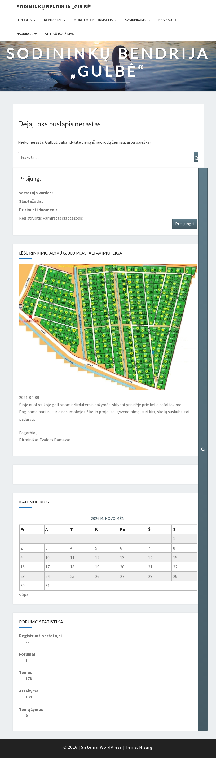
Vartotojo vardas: (36, 192)
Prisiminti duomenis (38, 209)
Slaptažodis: (31, 201)
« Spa (23, 594)
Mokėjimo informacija (93, 19)
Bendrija (24, 19)
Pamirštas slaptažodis (63, 218)
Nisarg (146, 747)
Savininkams (135, 19)
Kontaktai (52, 19)
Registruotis (30, 218)
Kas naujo (167, 19)
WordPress (111, 747)
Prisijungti (184, 223)
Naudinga (25, 33)
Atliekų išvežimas (59, 33)
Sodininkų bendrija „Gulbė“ (55, 6)
